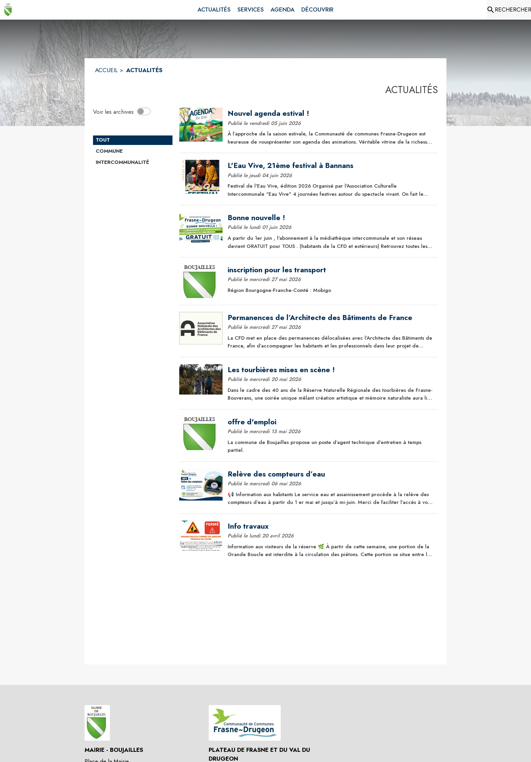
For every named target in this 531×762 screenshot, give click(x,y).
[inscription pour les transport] (330, 270)
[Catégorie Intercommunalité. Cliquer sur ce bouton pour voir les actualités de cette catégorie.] (132, 162)
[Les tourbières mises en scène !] (330, 370)
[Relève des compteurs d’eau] (330, 474)
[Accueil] (8, 10)
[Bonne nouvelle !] (330, 218)
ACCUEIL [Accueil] (106, 70)
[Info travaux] (330, 526)
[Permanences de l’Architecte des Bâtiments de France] (330, 317)
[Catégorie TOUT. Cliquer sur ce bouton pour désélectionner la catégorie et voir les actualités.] (132, 140)
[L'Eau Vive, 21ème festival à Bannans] (330, 165)
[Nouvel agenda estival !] (330, 113)
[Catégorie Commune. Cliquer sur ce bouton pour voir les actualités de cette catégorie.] (132, 151)
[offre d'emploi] (330, 422)
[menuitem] (214, 10)
